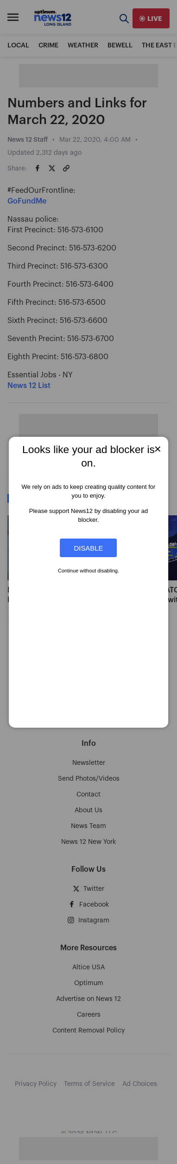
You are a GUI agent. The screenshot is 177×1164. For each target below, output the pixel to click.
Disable (88, 548)
